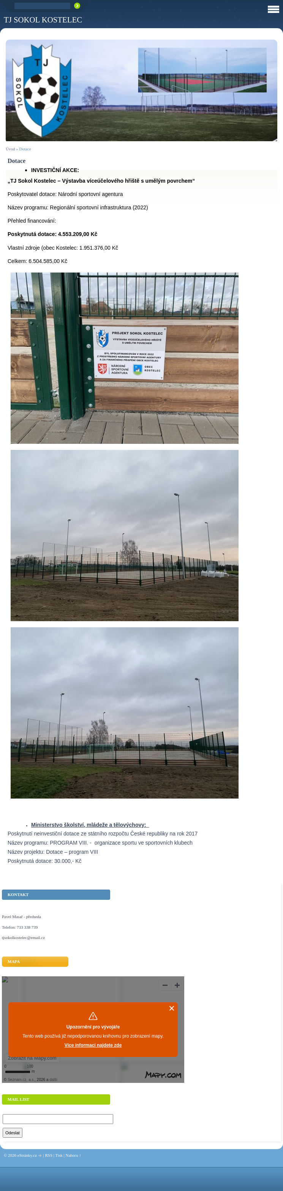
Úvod (10, 149)
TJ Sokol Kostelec (43, 19)
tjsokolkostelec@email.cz (23, 937)
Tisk (59, 1155)
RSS (48, 1155)
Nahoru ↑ (73, 1155)
